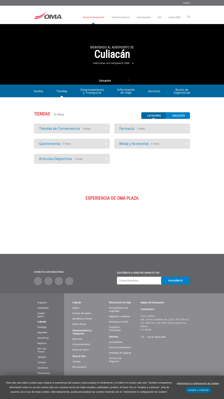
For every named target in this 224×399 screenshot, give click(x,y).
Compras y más (60, 221)
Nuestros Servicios (120, 17)
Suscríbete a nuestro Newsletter (138, 272)
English (186, 2)
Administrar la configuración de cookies (198, 383)
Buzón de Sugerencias (181, 91)
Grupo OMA (174, 17)
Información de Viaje (126, 91)
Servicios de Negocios (115, 360)
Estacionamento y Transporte (82, 332)
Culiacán (41, 321)
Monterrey (43, 337)
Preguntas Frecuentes (115, 328)
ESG (159, 17)
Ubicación (105, 80)
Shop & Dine (79, 356)
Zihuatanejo (43, 373)
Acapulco (42, 302)
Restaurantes (79, 366)
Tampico (41, 356)
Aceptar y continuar (198, 390)
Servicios (154, 91)
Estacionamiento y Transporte (92, 91)
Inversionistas (143, 17)
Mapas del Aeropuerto (152, 302)
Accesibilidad (115, 342)
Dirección (77, 338)
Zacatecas (42, 367)
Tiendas (61, 91)
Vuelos (38, 91)
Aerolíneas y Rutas (82, 318)
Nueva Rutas (79, 323)
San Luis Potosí (41, 350)
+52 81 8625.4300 (156, 336)
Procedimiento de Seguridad (118, 309)
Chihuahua (42, 307)
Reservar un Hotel (118, 321)
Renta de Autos (80, 349)
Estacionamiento (112, 221)
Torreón (41, 362)
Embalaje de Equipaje (120, 352)
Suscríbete (175, 280)
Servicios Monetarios (120, 347)
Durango (42, 327)
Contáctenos (147, 309)
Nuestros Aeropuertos (93, 17)
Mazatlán (42, 332)
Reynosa (41, 343)
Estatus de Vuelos (81, 313)
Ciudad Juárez (41, 315)
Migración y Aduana (119, 316)
